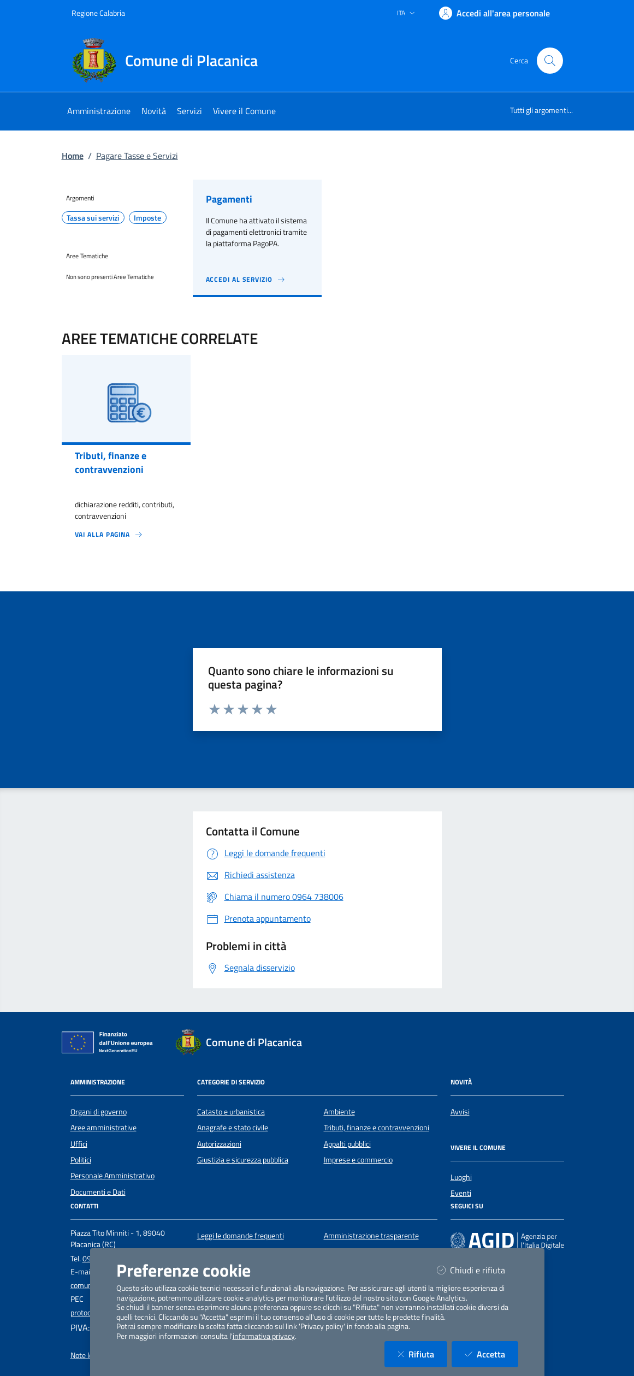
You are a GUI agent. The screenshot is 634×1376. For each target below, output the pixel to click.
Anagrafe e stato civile (232, 1128)
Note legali (87, 1355)
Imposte (147, 218)
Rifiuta (422, 1354)
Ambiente (339, 1112)
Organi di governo (98, 1112)
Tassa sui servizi (93, 218)
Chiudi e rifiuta (477, 1270)
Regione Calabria (98, 13)
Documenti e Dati (98, 1192)
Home (73, 155)
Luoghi (461, 1177)
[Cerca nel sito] (550, 61)
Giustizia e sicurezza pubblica (242, 1160)
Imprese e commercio (358, 1160)
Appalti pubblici (347, 1144)
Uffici (78, 1144)
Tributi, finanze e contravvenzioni (376, 1128)
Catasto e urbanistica (231, 1112)
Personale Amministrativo (112, 1176)
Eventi (461, 1193)
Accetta (491, 1354)
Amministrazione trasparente (371, 1236)
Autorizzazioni (219, 1144)
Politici (80, 1160)
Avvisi (460, 1112)
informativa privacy (264, 1336)
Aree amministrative (103, 1128)
